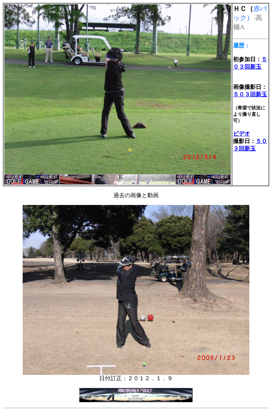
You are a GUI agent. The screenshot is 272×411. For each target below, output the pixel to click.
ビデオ (241, 134)
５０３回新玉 (250, 94)
